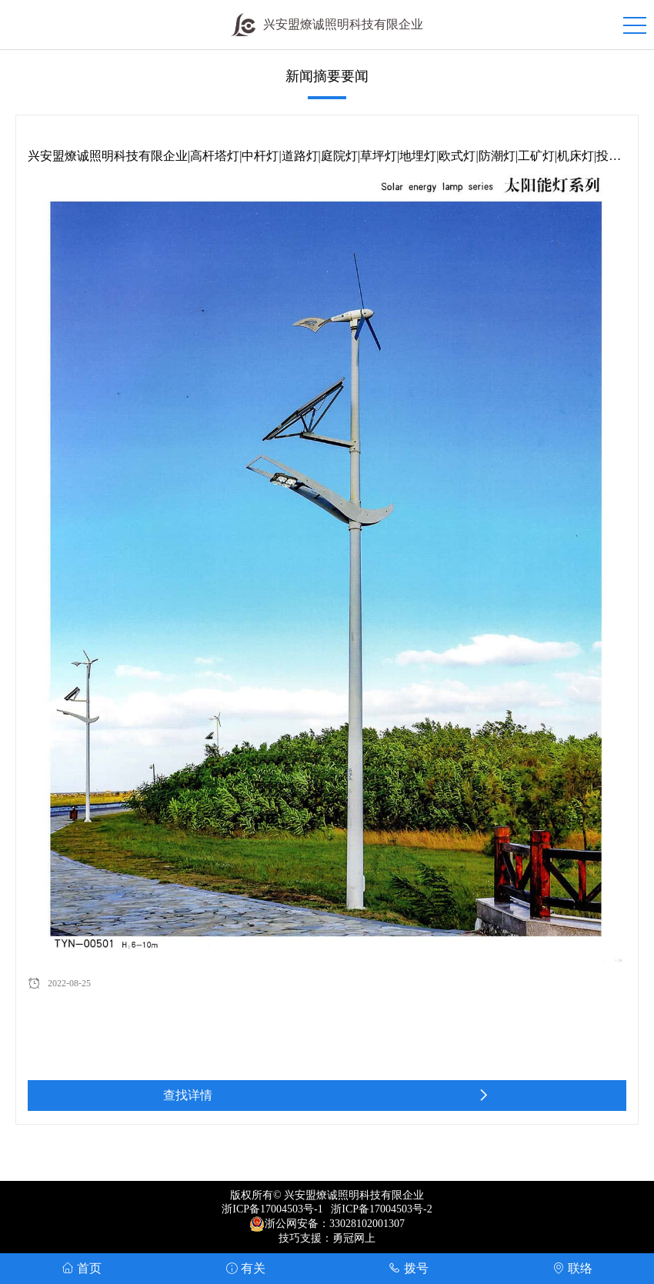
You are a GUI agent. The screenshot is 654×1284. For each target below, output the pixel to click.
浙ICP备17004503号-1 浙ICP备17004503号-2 (327, 1209)
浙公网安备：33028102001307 (335, 1223)
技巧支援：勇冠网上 (327, 1238)
